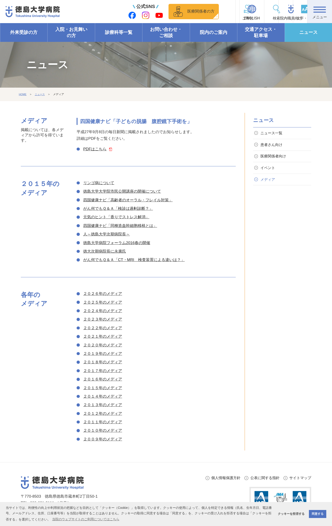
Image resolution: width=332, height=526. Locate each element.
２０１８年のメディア (102, 362)
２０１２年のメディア (102, 413)
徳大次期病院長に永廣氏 (104, 251)
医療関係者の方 (159, 11)
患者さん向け (272, 146)
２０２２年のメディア (102, 328)
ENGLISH (219, 18)
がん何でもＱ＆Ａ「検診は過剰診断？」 (118, 208)
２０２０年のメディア (102, 345)
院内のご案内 (213, 32)
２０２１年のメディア (102, 336)
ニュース (308, 32)
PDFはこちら (95, 149)
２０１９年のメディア (102, 353)
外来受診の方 (23, 32)
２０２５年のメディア (102, 302)
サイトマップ (299, 478)
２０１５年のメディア (102, 388)
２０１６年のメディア (102, 379)
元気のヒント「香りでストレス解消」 (116, 217)
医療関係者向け (274, 158)
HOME (23, 94)
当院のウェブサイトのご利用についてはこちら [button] (85, 519)
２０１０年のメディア (102, 431)
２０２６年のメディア (102, 294)
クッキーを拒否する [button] (291, 513)
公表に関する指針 (262, 478)
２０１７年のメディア (102, 371)
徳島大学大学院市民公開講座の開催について (122, 191)
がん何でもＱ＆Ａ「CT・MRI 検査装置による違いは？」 (134, 260)
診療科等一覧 (118, 32)
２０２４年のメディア (102, 311)
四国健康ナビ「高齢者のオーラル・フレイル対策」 (128, 200)
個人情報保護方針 (221, 478)
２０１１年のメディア (102, 422)
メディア (268, 183)
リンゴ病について (98, 183)
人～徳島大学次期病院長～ (106, 234)
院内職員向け (269, 18)
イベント (268, 170)
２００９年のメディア (102, 439)
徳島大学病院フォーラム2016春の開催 (116, 243)
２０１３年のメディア (102, 405)
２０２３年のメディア (102, 319)
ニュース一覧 (272, 133)
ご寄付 (193, 18)
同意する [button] (318, 513)
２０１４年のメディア (102, 396)
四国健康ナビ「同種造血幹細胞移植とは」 (120, 226)
